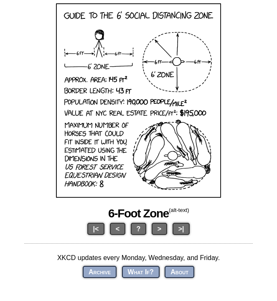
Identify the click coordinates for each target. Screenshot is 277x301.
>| (181, 228)
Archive (100, 271)
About (179, 271)
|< (96, 228)
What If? (141, 271)
